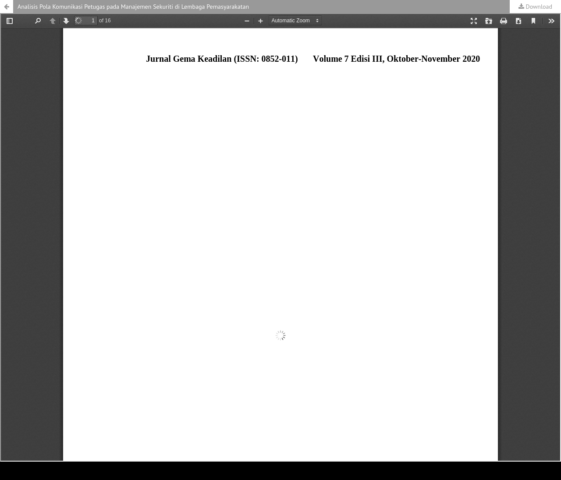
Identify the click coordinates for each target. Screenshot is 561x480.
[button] (6, 6)
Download (538, 7)
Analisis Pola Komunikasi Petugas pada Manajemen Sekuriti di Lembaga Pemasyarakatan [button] (133, 7)
